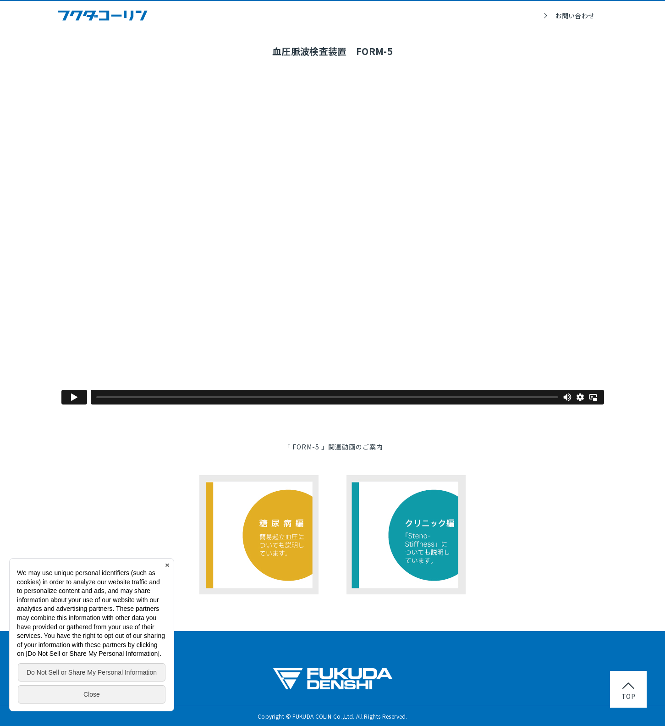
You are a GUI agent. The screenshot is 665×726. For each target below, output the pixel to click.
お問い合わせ (574, 15)
